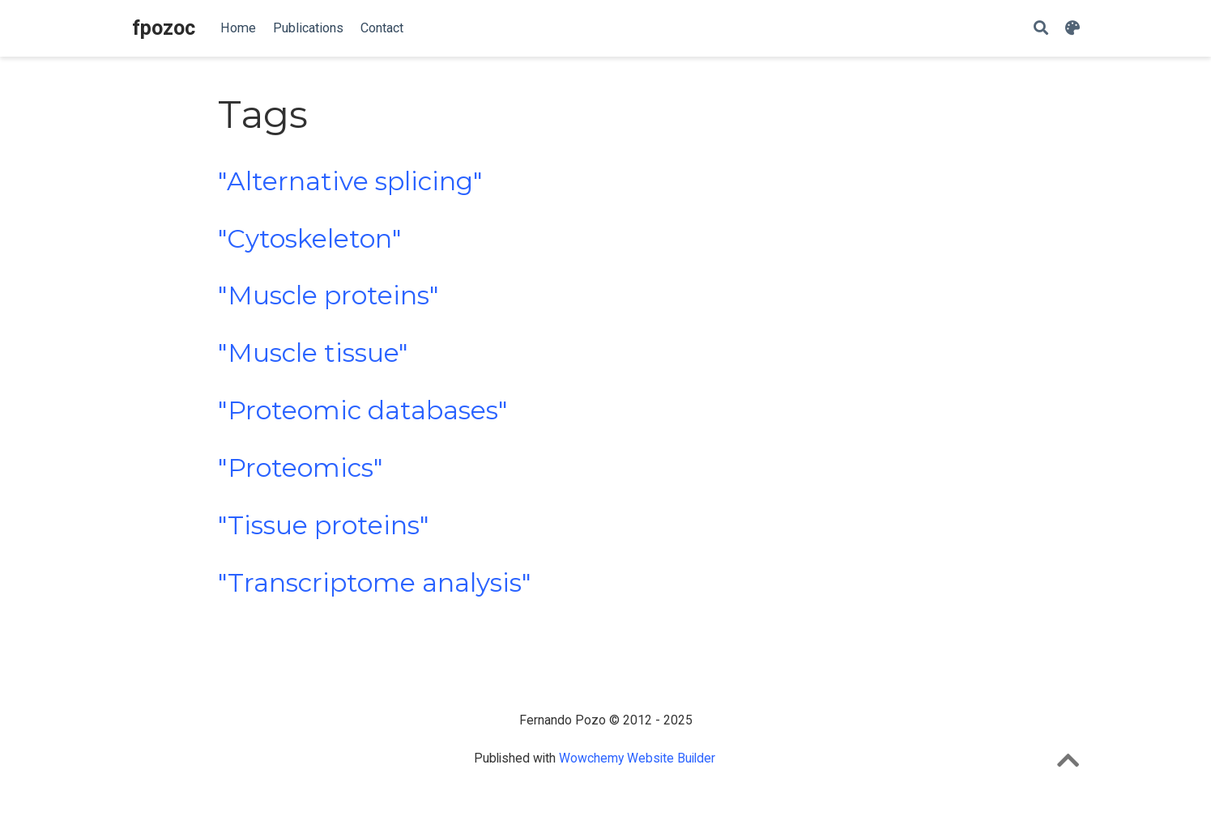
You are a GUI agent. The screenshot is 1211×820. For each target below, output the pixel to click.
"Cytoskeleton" (310, 238)
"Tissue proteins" (323, 525)
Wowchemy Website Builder (637, 758)
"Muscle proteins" (328, 295)
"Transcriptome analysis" (374, 582)
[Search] (1041, 28)
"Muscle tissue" (313, 353)
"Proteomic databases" (363, 410)
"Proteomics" (300, 467)
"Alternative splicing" (350, 181)
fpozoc (163, 28)
